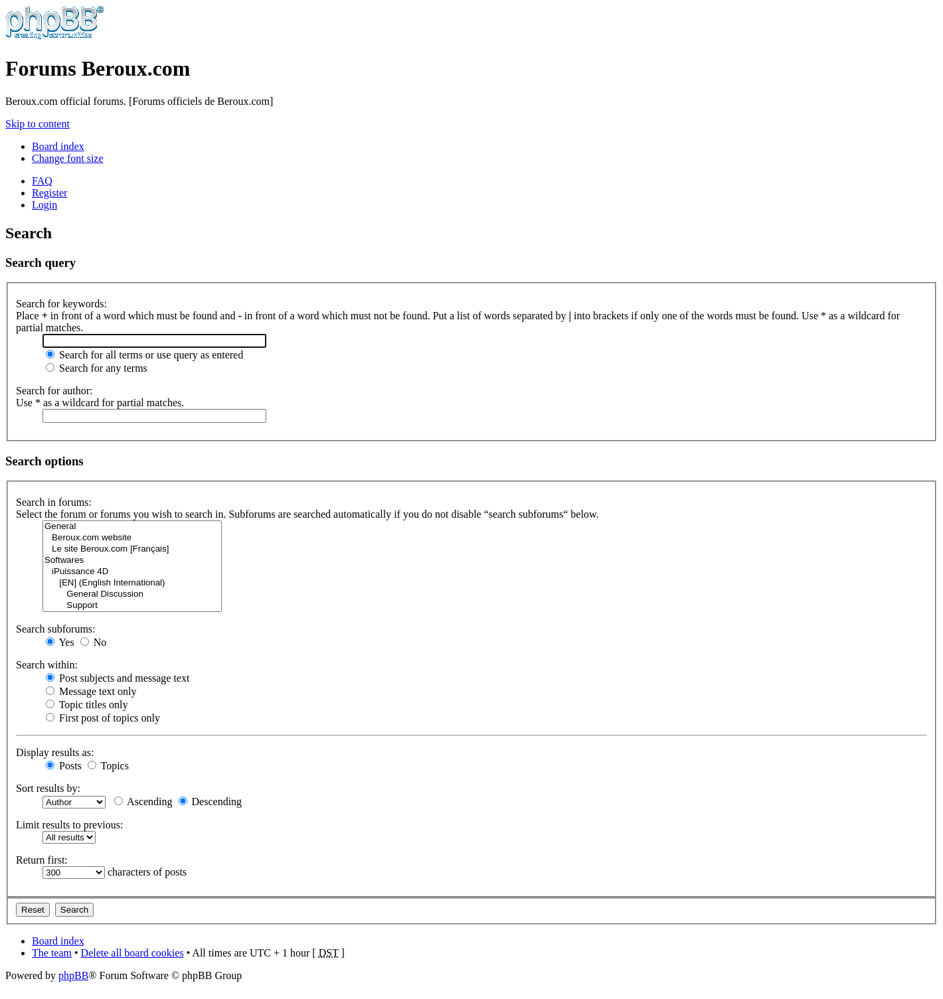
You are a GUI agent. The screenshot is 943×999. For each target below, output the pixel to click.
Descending (210, 801)
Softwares (132, 560)
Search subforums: (56, 629)
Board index (58, 146)
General (132, 526)
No (93, 642)
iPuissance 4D (132, 571)
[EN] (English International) (132, 583)
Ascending (143, 801)
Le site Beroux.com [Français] (132, 549)
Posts (64, 765)
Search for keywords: (61, 303)
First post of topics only (103, 718)
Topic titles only (87, 704)
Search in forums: (54, 502)
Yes (60, 642)
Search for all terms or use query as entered (144, 354)
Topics (108, 765)
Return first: (42, 860)
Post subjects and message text (117, 678)
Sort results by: (48, 788)
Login (44, 204)
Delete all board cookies (132, 953)
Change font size (68, 158)
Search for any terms (96, 368)
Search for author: (54, 390)
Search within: (47, 664)
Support (132, 605)
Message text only (91, 691)
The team (52, 953)
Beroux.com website (132, 538)
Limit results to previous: (69, 824)
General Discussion (132, 594)
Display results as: (55, 752)
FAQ (42, 181)
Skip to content (37, 123)
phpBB (73, 975)
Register (49, 192)
